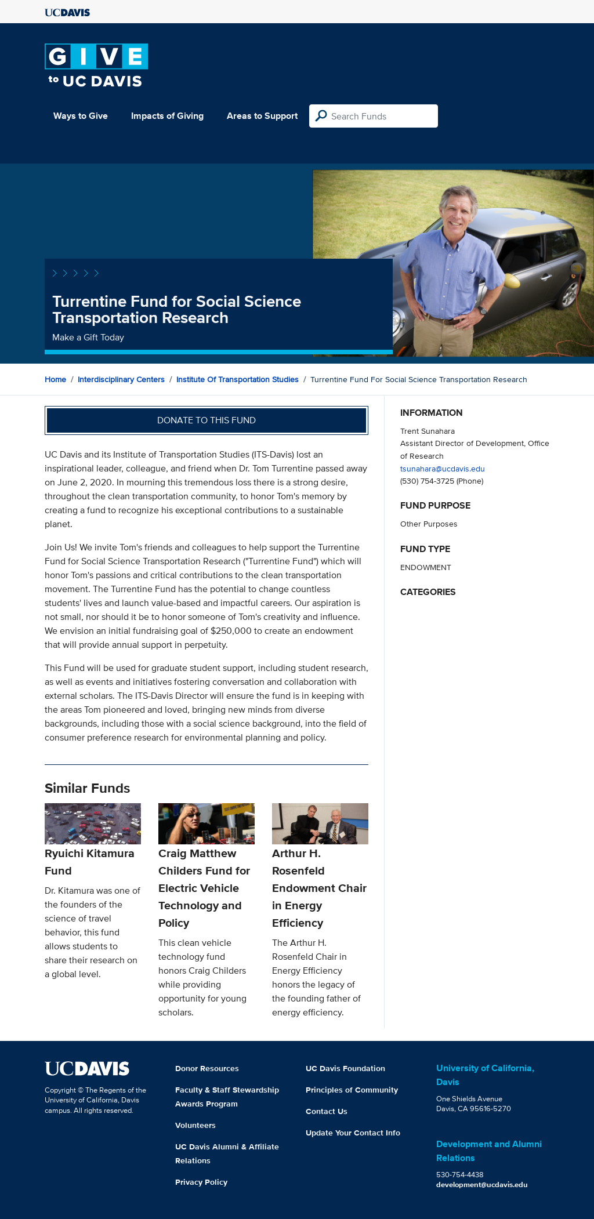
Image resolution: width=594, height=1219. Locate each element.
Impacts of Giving (167, 115)
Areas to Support (262, 115)
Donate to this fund (206, 420)
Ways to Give (80, 115)
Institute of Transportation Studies (237, 379)
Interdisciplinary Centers (121, 379)
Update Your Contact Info (353, 1132)
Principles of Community (352, 1089)
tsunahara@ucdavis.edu (442, 468)
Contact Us (326, 1111)
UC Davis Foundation (345, 1068)
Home (55, 379)
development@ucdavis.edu (482, 1184)
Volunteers (195, 1125)
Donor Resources (207, 1068)
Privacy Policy (201, 1182)
